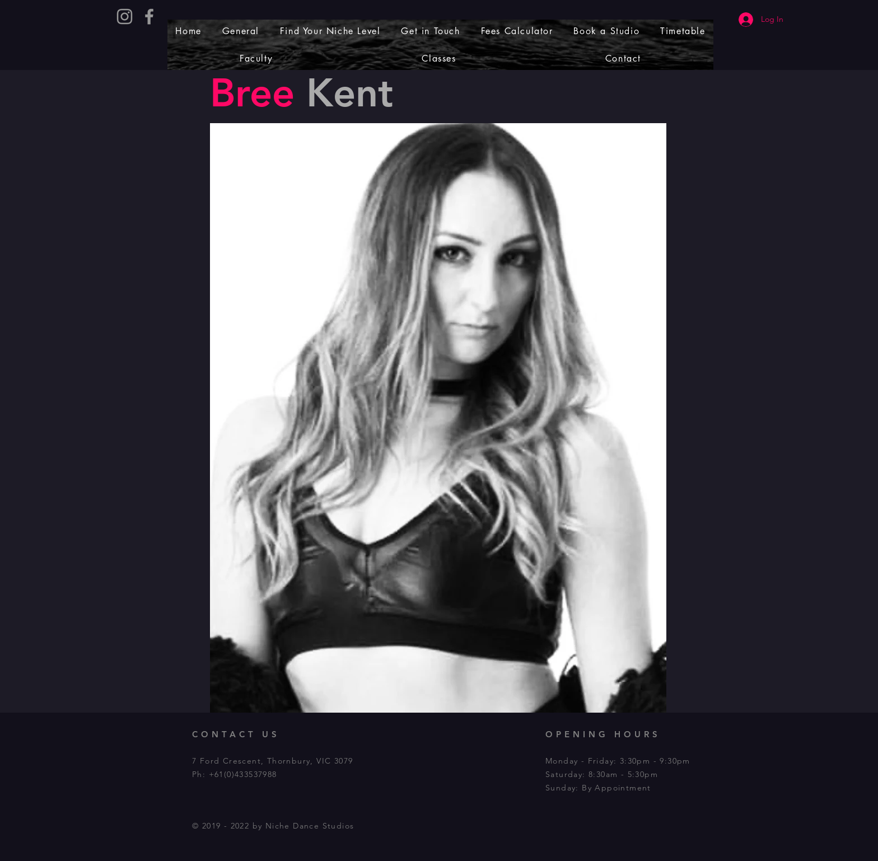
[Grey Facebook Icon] (149, 16)
